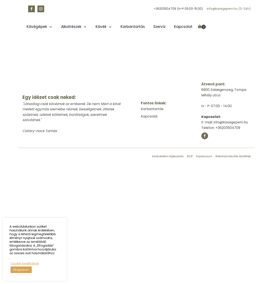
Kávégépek (40, 26)
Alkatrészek (74, 26)
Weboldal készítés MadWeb (233, 156)
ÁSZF (190, 156)
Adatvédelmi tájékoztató (168, 156)
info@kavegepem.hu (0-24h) (229, 9)
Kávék (104, 26)
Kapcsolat (183, 26)
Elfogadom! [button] (21, 270)
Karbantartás (133, 26)
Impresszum (204, 156)
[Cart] (202, 26)
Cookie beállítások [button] (25, 263)
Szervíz (159, 26)
